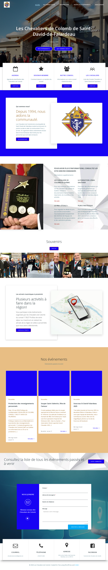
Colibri (77, 565)
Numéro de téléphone (48, 502)
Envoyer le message (78, 527)
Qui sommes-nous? (50, 4)
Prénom (44, 488)
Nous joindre (99, 4)
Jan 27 (50, 431)
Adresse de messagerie (49, 495)
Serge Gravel (13, 437)
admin (44, 431)
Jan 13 (77, 429)
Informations (65, 4)
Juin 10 (12, 440)
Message (44, 508)
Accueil (37, 4)
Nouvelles (11, 399)
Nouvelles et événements (83, 4)
